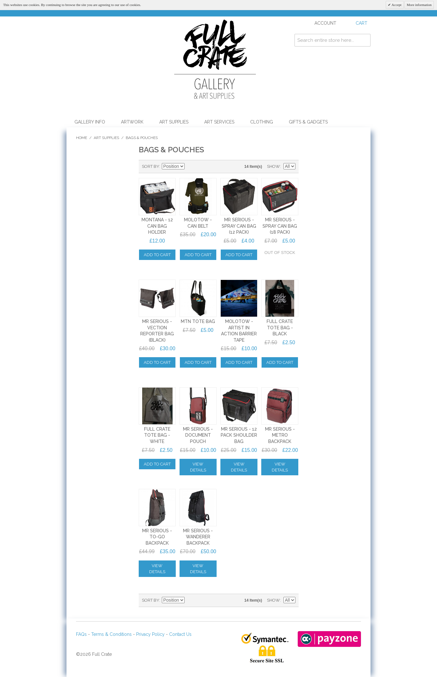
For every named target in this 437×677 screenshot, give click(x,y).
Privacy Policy (150, 634)
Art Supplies (173, 121)
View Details (198, 467)
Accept (396, 5)
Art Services (219, 121)
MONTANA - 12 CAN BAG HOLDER (157, 226)
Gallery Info (89, 121)
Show (273, 166)
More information (419, 5)
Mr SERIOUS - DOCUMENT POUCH (198, 435)
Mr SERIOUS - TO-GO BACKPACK (157, 537)
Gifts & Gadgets (308, 121)
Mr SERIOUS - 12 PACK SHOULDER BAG (239, 435)
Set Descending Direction (190, 166)
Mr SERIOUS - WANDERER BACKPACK (198, 537)
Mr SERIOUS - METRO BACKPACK (280, 435)
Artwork (132, 121)
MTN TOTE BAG (198, 321)
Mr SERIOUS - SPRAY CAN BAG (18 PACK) (280, 226)
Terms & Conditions (111, 634)
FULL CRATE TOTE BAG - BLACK (280, 327)
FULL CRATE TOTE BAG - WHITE (157, 435)
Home (81, 138)
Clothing (261, 121)
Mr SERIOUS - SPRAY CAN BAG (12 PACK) (239, 226)
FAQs (81, 634)
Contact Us (180, 634)
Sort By (150, 166)
